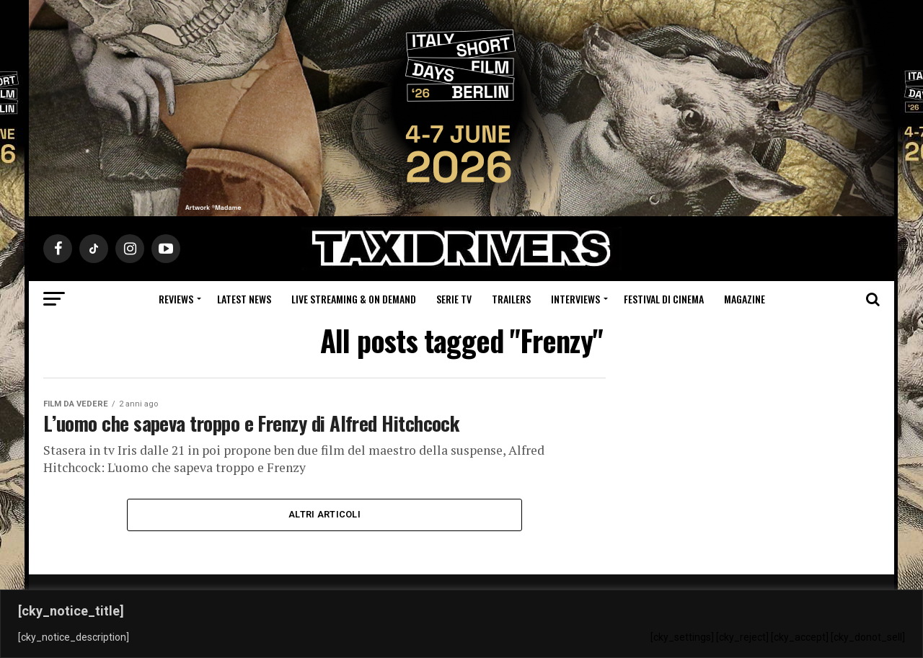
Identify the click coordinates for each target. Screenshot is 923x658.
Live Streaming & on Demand (353, 298)
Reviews (176, 298)
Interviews (575, 298)
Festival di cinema (664, 298)
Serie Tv (454, 298)
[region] (461, 624)
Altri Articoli (324, 514)
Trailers (511, 298)
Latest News (244, 298)
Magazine (744, 298)
